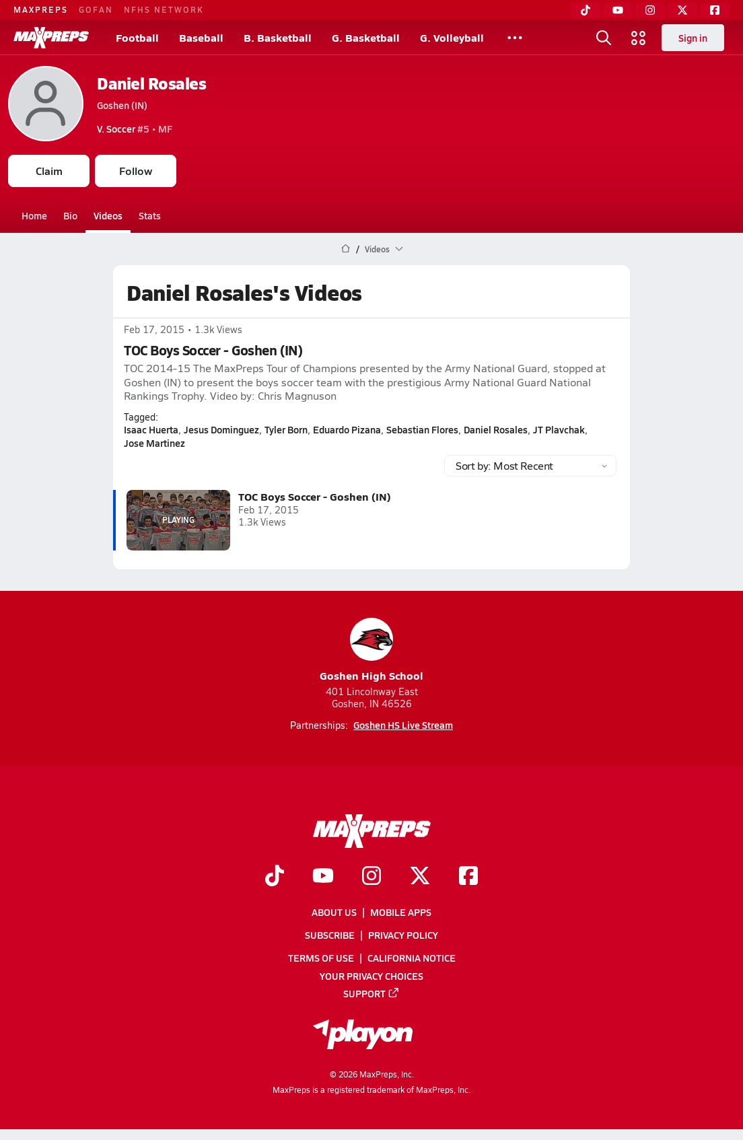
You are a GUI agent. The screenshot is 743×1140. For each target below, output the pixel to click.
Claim (49, 170)
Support (371, 993)
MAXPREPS (40, 9)
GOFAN (96, 9)
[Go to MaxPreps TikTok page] (274, 877)
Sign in (692, 37)
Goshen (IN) (122, 105)
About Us (334, 912)
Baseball (201, 37)
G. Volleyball (452, 37)
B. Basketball (278, 37)
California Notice (411, 957)
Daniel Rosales (151, 83)
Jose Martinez (154, 443)
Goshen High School (371, 650)
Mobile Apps (400, 912)
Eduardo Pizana (347, 429)
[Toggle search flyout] (603, 37)
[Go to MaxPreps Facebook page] (468, 877)
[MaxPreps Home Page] (346, 249)
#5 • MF (134, 128)
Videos (108, 215)
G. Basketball (366, 37)
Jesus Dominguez (221, 429)
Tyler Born (286, 429)
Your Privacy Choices (371, 975)
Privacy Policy (403, 934)
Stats (150, 215)
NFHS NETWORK (164, 9)
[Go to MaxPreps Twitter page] (420, 877)
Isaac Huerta (151, 429)
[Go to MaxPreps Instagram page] (371, 877)
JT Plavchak (559, 429)
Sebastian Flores (422, 429)
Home (34, 215)
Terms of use (321, 957)
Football (137, 37)
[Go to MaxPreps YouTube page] (323, 877)
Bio (70, 215)
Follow (135, 170)
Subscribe (330, 934)
